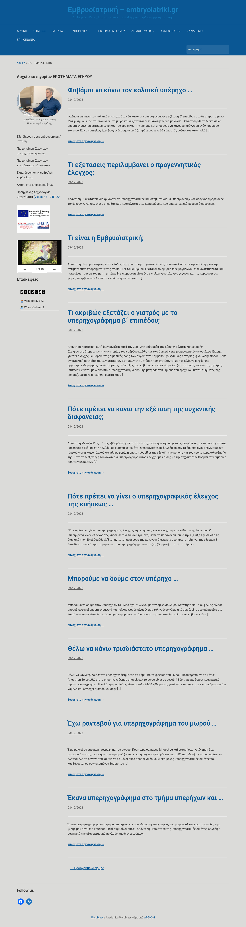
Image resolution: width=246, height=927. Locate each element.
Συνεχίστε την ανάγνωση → (86, 141)
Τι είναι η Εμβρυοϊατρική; (106, 238)
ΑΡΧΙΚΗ (22, 31)
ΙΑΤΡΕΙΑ (57, 31)
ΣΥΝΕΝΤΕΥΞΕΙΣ (171, 31)
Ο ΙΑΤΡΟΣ (39, 31)
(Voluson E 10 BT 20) (47, 197)
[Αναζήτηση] (204, 49)
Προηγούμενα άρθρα (87, 868)
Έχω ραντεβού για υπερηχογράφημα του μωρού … (142, 723)
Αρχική (21, 62)
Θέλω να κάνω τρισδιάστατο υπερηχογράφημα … (141, 648)
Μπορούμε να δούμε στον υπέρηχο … (123, 578)
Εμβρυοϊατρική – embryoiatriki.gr (123, 9)
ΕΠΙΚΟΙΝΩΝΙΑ (26, 39)
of (39, 269)
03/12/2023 (75, 99)
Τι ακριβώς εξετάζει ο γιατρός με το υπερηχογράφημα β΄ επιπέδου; (122, 316)
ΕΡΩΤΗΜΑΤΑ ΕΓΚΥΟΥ (111, 31)
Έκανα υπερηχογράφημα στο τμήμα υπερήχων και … (145, 798)
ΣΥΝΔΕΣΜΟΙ (195, 31)
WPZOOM (149, 917)
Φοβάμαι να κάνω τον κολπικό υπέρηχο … (130, 90)
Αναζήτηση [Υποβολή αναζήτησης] (224, 49)
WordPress (97, 917)
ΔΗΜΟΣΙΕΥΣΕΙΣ (141, 31)
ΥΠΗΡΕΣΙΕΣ (79, 31)
